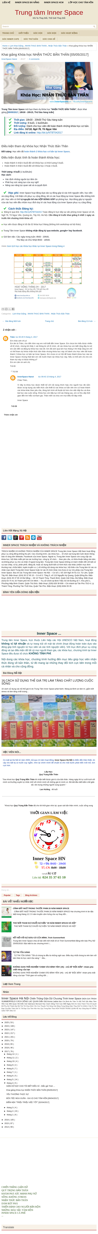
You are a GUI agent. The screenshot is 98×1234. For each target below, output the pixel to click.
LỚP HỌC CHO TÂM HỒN (80, 2)
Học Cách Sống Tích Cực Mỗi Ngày (56, 1004)
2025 (6, 1022)
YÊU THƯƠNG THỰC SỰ (17, 1094)
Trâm (12, 337)
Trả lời (12, 366)
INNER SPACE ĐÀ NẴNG (27, 2)
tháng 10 (11, 1061)
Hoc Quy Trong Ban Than (46, 1008)
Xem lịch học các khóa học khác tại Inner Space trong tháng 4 (35, 246)
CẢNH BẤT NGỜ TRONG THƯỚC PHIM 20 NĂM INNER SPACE (41, 908)
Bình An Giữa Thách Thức (80, 1004)
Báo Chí (62, 1001)
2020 (6, 1040)
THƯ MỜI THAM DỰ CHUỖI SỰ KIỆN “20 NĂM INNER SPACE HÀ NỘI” (44, 923)
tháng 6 (10, 1076)
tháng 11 (11, 1058)
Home (5, 46)
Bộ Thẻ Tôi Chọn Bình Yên (27, 1006)
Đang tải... (5, 890)
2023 (6, 1029)
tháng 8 (10, 1068)
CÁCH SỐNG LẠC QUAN (27, 1001)
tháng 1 (10, 1115)
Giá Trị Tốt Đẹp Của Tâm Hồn (26, 1008)
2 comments (34, 59)
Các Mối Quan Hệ (12, 1004)
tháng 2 (10, 1111)
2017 (6, 1051)
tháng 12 (11, 1054)
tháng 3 (10, 1107)
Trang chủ (49, 321)
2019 (6, 1044)
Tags (18, 895)
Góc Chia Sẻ (49, 39)
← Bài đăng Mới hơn (11, 321)
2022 (6, 1033)
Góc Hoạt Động (69, 33)
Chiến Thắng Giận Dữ (41, 998)
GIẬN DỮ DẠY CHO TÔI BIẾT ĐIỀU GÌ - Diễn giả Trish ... (30, 1086)
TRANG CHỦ (8, 33)
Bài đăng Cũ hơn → (87, 321)
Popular (7, 895)
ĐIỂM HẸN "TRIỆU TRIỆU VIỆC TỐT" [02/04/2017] (27, 1102)
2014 (6, 1127)
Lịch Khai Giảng (17, 46)
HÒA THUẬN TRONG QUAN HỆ (67, 1008)
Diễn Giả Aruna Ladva (49, 1001)
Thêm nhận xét (11, 415)
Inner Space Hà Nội (63, 760)
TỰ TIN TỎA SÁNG (21, 952)
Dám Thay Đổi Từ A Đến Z (79, 1006)
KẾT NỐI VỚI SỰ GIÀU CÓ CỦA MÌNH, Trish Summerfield (39, 938)
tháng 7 (10, 1072)
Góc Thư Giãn (31, 39)
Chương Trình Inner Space (67, 998)
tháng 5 (10, 1079)
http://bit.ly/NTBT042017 (50, 132)
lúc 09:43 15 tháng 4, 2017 (49, 377)
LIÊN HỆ (6, 2)
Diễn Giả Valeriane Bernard (31, 1004)
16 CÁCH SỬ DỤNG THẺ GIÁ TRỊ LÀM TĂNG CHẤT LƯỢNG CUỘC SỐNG (47, 682)
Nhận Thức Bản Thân (57, 46)
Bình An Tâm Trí (72, 1001)
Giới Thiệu (24, 33)
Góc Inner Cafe (10, 39)
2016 (6, 1120)
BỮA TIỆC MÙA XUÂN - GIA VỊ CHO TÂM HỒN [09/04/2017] (32, 1098)
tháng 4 (10, 1083)
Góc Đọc (51, 33)
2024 (6, 1026)
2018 (6, 1048)
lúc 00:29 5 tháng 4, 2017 (27, 337)
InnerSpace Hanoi (9, 59)
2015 (6, 1123)
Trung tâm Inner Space (49, 12)
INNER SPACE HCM (53, 2)
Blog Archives (31, 895)
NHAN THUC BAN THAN (36, 46)
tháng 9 (10, 1065)
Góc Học (38, 33)
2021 (6, 1037)
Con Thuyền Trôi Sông (45, 1006)
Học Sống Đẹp (84, 1008)
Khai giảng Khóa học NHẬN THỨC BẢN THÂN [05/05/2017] (44, 54)
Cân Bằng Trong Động (61, 1006)
